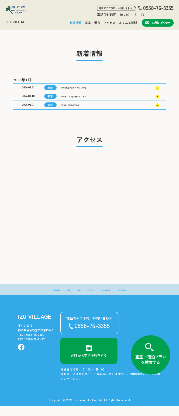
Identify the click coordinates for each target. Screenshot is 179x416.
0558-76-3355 (158, 8)
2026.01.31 (28, 89)
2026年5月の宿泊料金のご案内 (83, 89)
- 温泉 (71, 299)
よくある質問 (128, 23)
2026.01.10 (28, 101)
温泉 (97, 23)
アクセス (109, 23)
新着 (50, 89)
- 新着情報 (40, 299)
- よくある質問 (110, 299)
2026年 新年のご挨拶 (77, 113)
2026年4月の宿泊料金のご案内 (83, 101)
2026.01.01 (28, 113)
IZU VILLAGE (16, 21)
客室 (88, 23)
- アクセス (88, 299)
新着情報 (75, 23)
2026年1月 (22, 80)
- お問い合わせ (136, 299)
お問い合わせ (157, 23)
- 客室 (57, 299)
